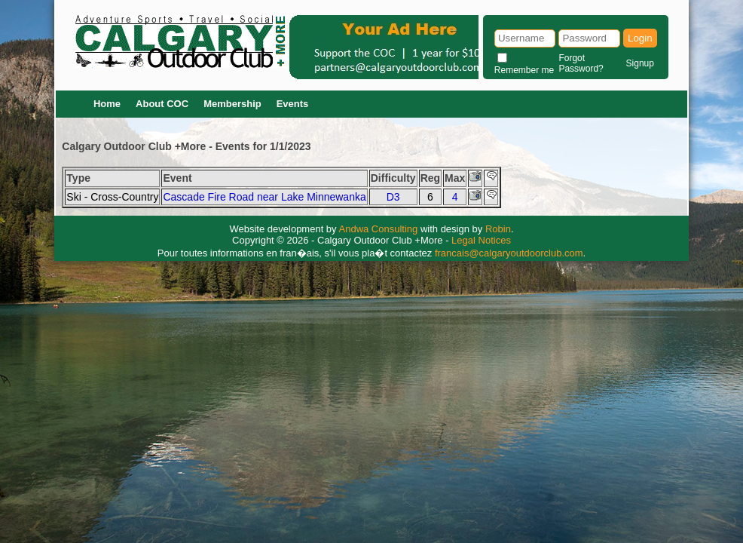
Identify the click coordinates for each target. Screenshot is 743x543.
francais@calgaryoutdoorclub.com (509, 253)
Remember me (524, 70)
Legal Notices (481, 240)
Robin (498, 229)
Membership (232, 103)
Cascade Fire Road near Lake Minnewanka (264, 197)
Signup (640, 63)
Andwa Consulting (378, 229)
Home (107, 103)
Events (293, 103)
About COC (162, 103)
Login (640, 38)
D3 (393, 197)
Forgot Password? (580, 63)
